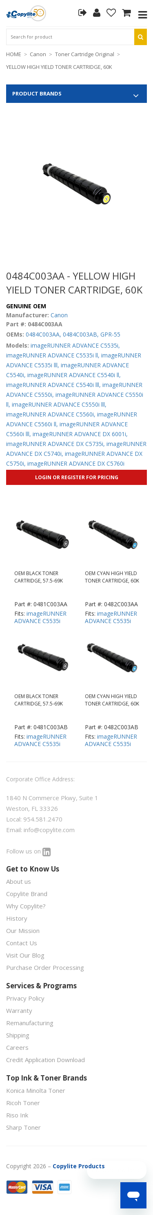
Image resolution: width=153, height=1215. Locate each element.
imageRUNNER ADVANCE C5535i (40, 617)
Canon (38, 54)
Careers (17, 1047)
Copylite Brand (26, 894)
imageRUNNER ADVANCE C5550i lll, (59, 404)
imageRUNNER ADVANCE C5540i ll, (74, 375)
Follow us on (28, 851)
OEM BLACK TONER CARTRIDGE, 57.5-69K (38, 577)
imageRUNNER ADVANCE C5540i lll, (53, 385)
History (16, 918)
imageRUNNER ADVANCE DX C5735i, (55, 444)
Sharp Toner (23, 1127)
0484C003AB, (81, 334)
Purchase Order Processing (45, 967)
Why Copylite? (26, 906)
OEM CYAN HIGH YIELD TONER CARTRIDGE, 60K (112, 577)
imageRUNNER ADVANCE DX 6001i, (80, 434)
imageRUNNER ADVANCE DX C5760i (75, 463)
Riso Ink (17, 1115)
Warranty (19, 1010)
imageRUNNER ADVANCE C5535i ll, (53, 355)
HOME (13, 54)
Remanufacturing (29, 1023)
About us (18, 881)
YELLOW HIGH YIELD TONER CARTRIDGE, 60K (59, 67)
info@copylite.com (49, 830)
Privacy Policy (25, 998)
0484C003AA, (43, 334)
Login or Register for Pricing (76, 477)
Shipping (17, 1035)
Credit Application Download (45, 1060)
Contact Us (21, 943)
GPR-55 (110, 334)
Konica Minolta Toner (35, 1090)
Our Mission (23, 930)
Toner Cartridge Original (84, 54)
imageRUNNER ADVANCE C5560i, (50, 414)
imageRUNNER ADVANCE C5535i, (75, 345)
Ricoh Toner (23, 1103)
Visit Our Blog (25, 955)
